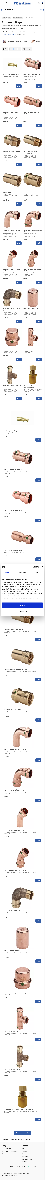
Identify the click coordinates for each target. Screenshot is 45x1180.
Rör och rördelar (17, 17)
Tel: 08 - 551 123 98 (8, 1139)
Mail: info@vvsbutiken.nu (22, 1139)
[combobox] (27, 49)
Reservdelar (5, 1154)
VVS (9, 17)
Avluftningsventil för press (11, 74)
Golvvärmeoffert (7, 1148)
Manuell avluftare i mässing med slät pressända (31, 386)
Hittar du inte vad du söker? (10, 1151)
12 (10, 49)
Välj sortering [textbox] (26, 49)
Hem (4, 17)
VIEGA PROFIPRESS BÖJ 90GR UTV (14, 910)
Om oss (24, 1151)
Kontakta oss (26, 1154)
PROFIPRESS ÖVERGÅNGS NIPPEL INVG (10, 191)
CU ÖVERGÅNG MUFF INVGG (31, 191)
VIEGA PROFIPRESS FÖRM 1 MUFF (13, 550)
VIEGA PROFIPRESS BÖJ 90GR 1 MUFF (15, 750)
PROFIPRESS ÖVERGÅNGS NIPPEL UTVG (31, 152)
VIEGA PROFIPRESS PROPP (31, 308)
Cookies (24, 1161)
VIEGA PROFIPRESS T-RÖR (31, 348)
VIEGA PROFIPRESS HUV (10, 348)
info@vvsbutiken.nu (8, 34)
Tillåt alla (22, 605)
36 (14, 49)
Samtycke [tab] (8, 572)
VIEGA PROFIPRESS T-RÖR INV (12, 385)
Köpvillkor (25, 1156)
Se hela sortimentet (22, 1133)
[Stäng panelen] (42, 566)
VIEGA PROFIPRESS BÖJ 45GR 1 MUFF (15, 830)
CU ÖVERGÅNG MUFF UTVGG (11, 151)
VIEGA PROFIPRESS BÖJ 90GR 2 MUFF (15, 790)
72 (18, 49)
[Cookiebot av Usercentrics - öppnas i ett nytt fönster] (30, 567)
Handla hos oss (27, 1159)
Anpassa (22, 611)
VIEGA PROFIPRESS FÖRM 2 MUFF (13, 510)
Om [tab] (37, 572)
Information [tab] (22, 572)
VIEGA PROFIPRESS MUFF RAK (32, 74)
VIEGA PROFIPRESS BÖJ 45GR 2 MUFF (15, 870)
